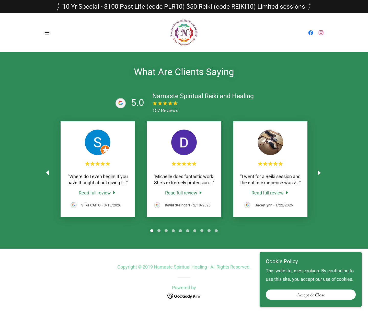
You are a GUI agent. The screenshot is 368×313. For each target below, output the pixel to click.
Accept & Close (311, 302)
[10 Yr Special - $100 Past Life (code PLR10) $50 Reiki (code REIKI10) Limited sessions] (184, 6)
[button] (47, 32)
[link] (184, 32)
